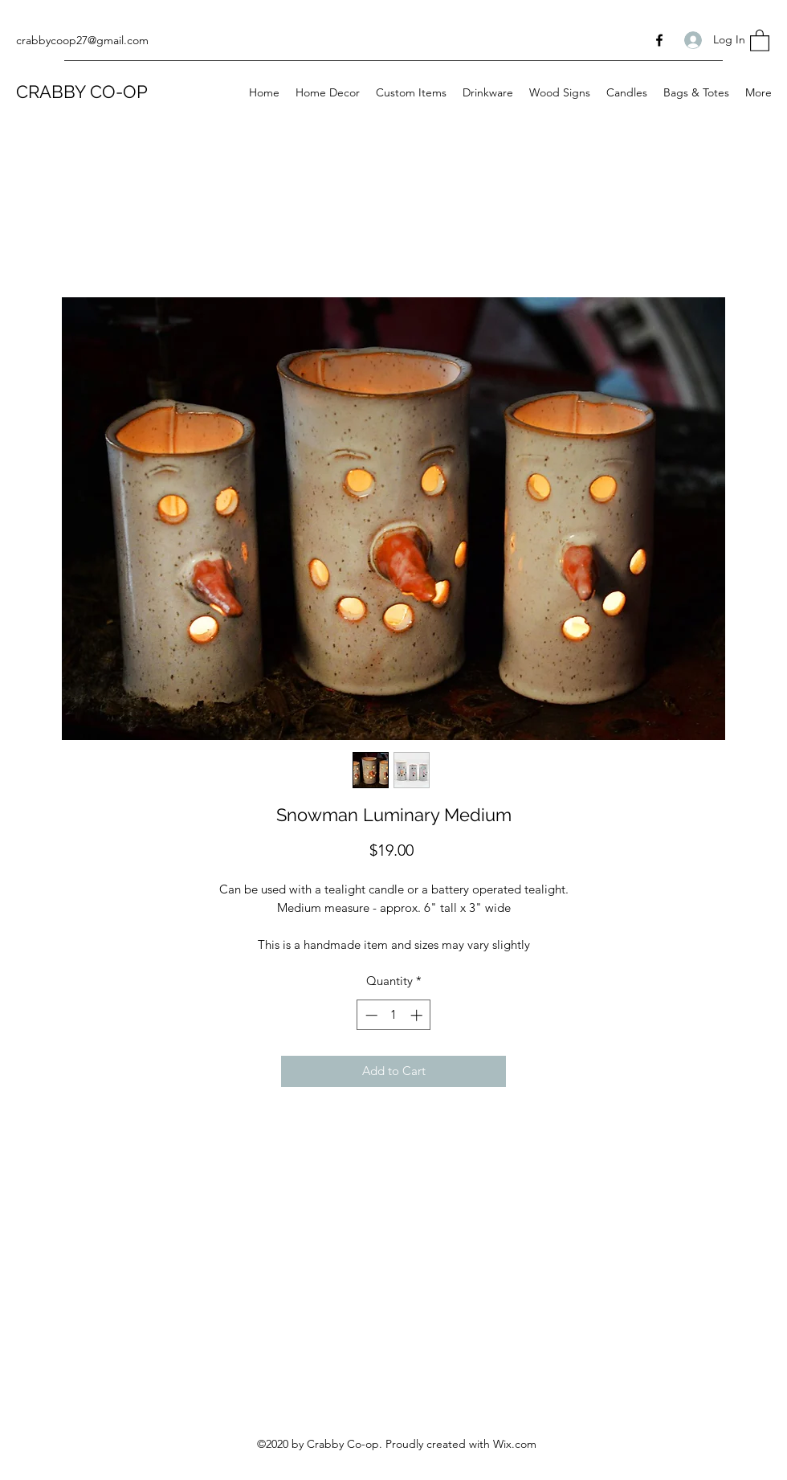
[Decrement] (370, 1015)
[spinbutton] (394, 1015)
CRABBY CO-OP (82, 91)
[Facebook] (659, 40)
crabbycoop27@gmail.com (82, 40)
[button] (759, 39)
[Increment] (418, 1015)
